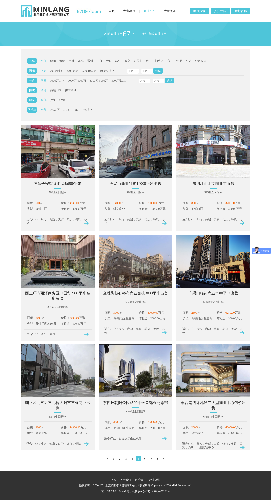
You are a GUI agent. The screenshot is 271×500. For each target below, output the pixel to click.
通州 (90, 60)
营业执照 (154, 479)
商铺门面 (56, 90)
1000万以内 (57, 80)
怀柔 (179, 60)
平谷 (189, 60)
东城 (81, 60)
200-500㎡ (73, 70)
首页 (112, 11)
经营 (62, 100)
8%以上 (87, 109)
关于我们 (125, 479)
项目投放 (199, 11)
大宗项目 (129, 11)
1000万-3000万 (77, 80)
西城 (71, 60)
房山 (149, 60)
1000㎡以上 (107, 70)
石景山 (138, 60)
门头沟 (159, 60)
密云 (170, 60)
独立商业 (71, 90)
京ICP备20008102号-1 (113, 491)
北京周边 (201, 60)
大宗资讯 (170, 11)
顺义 (127, 60)
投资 (53, 100)
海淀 (62, 60)
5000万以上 (118, 80)
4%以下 (55, 109)
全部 (44, 60)
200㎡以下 (56, 70)
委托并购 (220, 11)
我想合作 (241, 11)
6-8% (76, 109)
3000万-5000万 (99, 80)
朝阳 (53, 60)
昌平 (118, 60)
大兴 (109, 60)
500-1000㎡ (89, 70)
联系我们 (140, 479)
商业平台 (150, 11)
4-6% (66, 109)
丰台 (99, 60)
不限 (44, 70)
